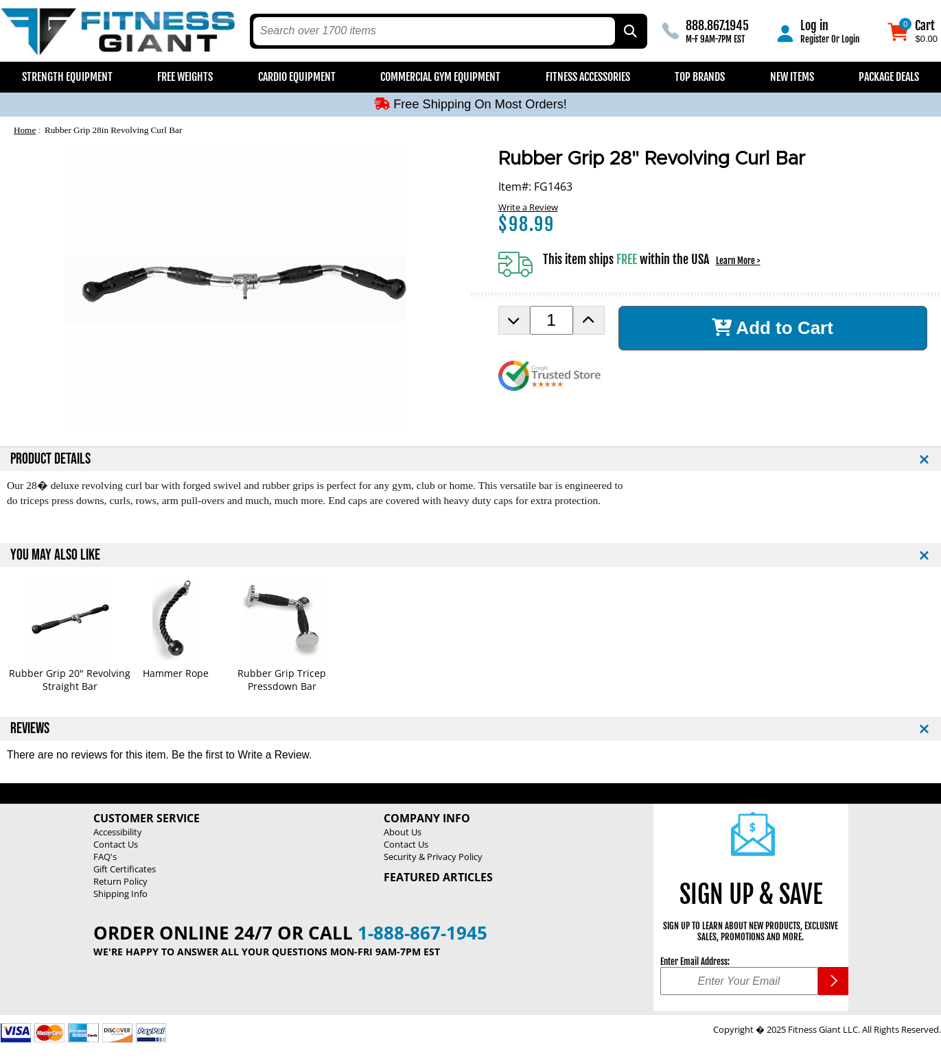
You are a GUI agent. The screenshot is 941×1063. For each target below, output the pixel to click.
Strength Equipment (67, 77)
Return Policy (120, 881)
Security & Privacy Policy (433, 856)
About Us (402, 832)
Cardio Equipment (297, 77)
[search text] (434, 31)
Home (25, 130)
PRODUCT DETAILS (50, 459)
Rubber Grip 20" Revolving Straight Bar (69, 680)
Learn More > (738, 260)
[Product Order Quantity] (551, 320)
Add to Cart (772, 328)
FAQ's (105, 856)
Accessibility (117, 832)
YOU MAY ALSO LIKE (55, 555)
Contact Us (115, 844)
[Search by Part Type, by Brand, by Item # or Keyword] (629, 31)
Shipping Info (120, 893)
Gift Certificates (124, 869)
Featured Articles (438, 877)
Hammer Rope (176, 673)
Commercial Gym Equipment (440, 77)
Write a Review (528, 207)
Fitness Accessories (588, 77)
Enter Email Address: (695, 961)
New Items (792, 77)
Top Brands (700, 77)
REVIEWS (29, 728)
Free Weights (185, 77)
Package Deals (889, 77)
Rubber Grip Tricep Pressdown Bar (281, 680)
